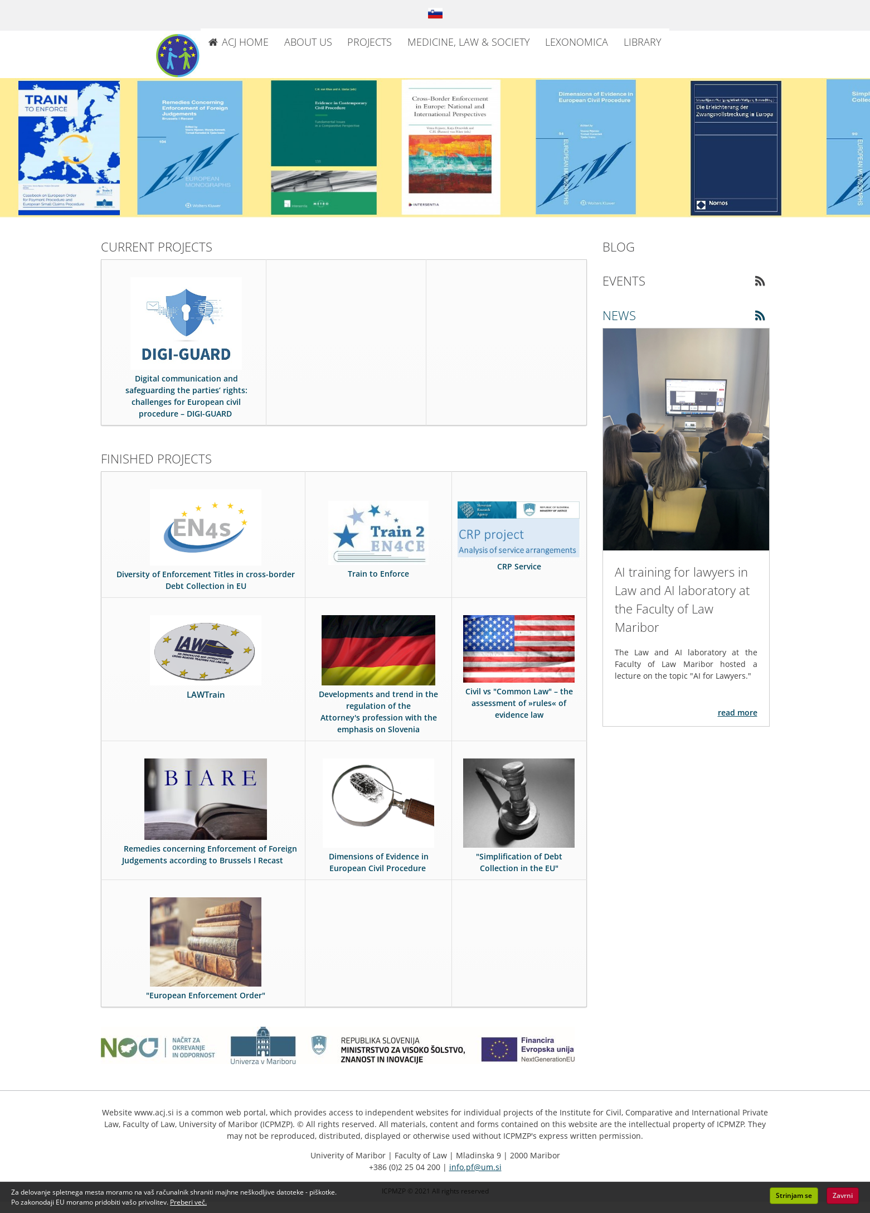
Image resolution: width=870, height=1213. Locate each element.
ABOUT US (308, 42)
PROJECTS (369, 42)
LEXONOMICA (576, 42)
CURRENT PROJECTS (156, 246)
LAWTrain (206, 694)
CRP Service (519, 566)
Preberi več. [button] (188, 1202)
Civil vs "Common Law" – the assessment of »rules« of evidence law (519, 703)
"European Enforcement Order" (205, 995)
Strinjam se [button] (794, 1195)
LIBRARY (643, 42)
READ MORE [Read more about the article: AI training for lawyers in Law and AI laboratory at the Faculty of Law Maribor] (737, 712)
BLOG (618, 246)
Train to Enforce (378, 573)
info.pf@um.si (475, 1167)
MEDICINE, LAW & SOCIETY (468, 42)
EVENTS (623, 280)
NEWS (619, 315)
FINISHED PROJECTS (156, 458)
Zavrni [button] (843, 1195)
